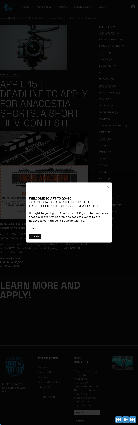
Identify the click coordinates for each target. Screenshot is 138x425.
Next (132, 419)
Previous (118, 419)
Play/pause (125, 419)
